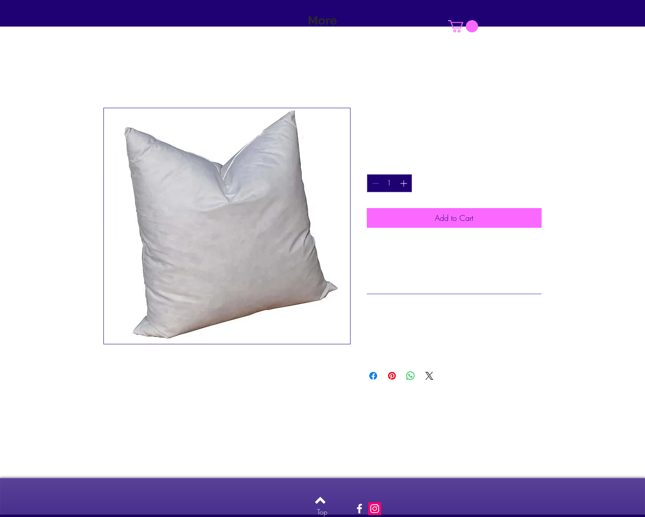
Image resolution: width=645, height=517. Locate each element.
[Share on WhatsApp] (411, 376)
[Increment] (404, 183)
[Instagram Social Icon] (374, 508)
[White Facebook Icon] (359, 508)
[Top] (322, 512)
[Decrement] (374, 183)
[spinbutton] (389, 183)
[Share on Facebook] (373, 376)
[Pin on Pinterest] (392, 376)
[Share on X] (429, 376)
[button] (463, 26)
